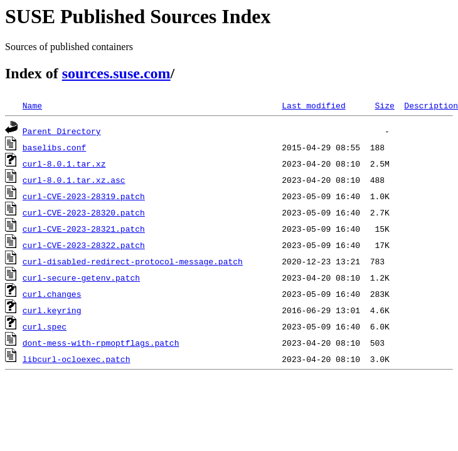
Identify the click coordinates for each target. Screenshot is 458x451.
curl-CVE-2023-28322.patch (84, 245)
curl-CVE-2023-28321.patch (84, 228)
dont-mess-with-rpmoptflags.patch (101, 342)
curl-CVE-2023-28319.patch (84, 196)
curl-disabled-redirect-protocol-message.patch (133, 261)
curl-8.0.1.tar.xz (64, 163)
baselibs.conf (54, 147)
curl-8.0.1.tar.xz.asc (74, 179)
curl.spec (45, 326)
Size (384, 105)
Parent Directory (62, 131)
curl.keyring (52, 310)
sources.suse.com (116, 73)
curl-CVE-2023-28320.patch (84, 212)
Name (32, 105)
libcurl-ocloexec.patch (76, 359)
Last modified (313, 105)
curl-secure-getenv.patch (81, 277)
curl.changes (52, 293)
